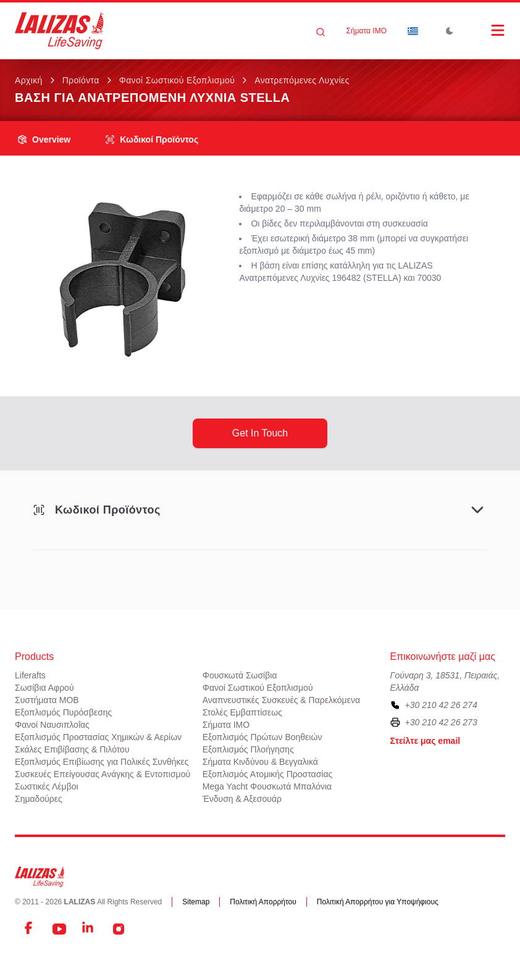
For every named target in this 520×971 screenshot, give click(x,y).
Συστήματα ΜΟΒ (47, 700)
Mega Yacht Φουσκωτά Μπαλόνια (267, 786)
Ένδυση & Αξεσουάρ (242, 799)
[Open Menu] (485, 30)
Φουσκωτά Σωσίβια (240, 675)
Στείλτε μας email (425, 741)
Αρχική (29, 80)
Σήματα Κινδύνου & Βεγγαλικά (260, 762)
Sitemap (195, 902)
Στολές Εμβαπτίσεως (242, 712)
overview (43, 139)
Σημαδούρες (38, 799)
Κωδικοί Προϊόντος (151, 139)
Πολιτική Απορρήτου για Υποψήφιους (377, 902)
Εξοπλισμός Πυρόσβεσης (63, 712)
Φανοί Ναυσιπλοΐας (52, 725)
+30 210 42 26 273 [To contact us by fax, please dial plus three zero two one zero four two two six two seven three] (441, 722)
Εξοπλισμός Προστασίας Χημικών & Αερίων (98, 737)
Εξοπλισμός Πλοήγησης (248, 749)
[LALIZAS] (59, 30)
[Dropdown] (412, 31)
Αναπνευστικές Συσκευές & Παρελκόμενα (281, 700)
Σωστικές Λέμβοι (46, 786)
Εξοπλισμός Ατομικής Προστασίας (268, 774)
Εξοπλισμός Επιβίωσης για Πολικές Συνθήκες (102, 762)
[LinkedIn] (89, 929)
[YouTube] (59, 929)
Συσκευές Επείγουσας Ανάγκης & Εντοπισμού (102, 774)
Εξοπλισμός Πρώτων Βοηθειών (262, 737)
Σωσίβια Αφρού (44, 688)
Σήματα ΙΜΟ (366, 31)
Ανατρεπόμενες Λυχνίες (302, 80)
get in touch (260, 433)
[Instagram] (118, 929)
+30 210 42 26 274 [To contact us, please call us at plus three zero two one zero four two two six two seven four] (441, 705)
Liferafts (30, 675)
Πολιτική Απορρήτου (263, 902)
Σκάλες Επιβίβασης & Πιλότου (72, 749)
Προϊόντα (80, 80)
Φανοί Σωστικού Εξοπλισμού (177, 80)
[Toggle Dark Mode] (449, 31)
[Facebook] (29, 929)
